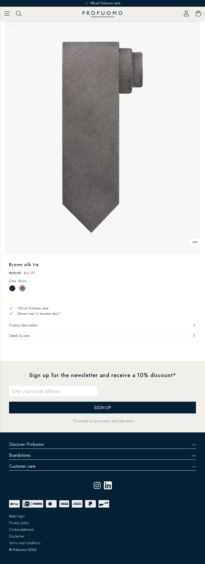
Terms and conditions (25, 543)
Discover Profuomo (102, 444)
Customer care (102, 466)
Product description (102, 325)
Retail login (17, 516)
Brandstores (102, 455)
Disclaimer (17, 536)
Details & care (102, 335)
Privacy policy (19, 522)
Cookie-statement (21, 529)
